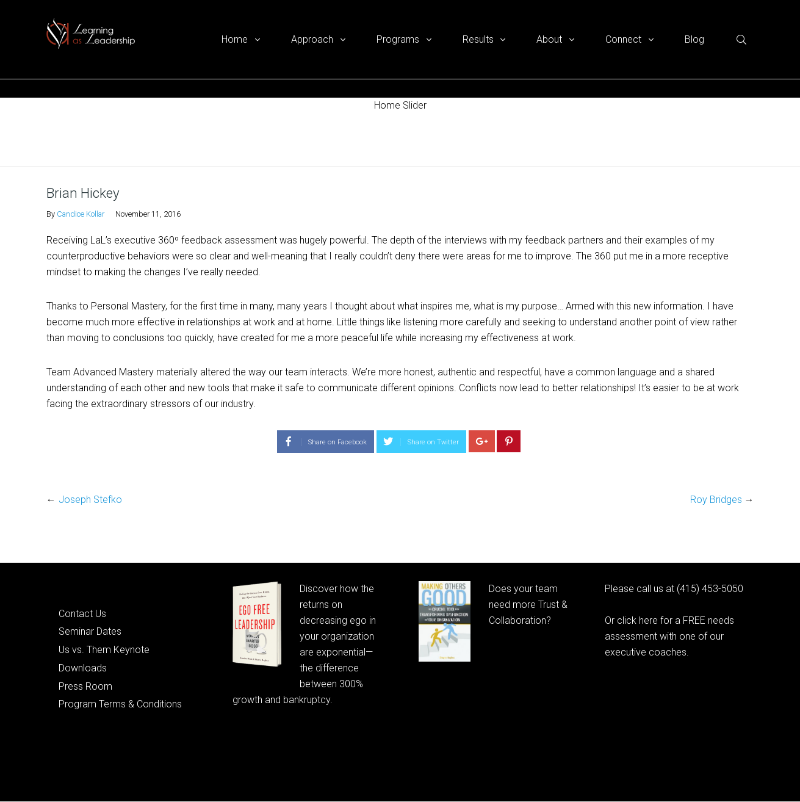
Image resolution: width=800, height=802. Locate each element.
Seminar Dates (90, 631)
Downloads (83, 668)
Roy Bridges (716, 499)
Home (58, 139)
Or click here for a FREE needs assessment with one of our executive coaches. (669, 636)
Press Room (85, 686)
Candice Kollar (80, 214)
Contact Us (82, 614)
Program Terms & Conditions (120, 704)
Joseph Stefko (90, 499)
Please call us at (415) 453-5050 (674, 588)
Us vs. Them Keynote (104, 650)
